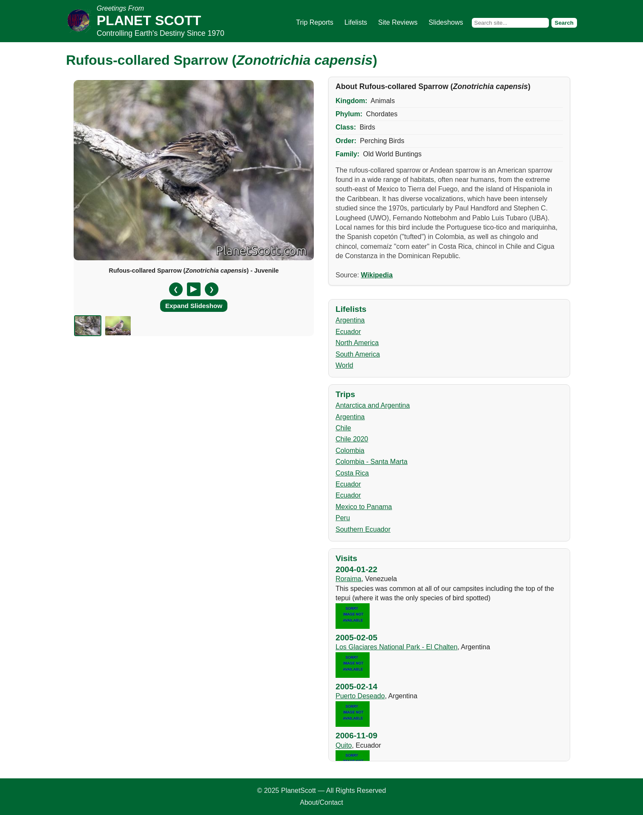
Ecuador (348, 331)
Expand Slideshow (193, 305)
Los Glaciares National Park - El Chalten (396, 647)
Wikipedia (377, 275)
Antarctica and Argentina (373, 405)
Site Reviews (397, 22)
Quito (344, 745)
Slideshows (446, 22)
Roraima (348, 578)
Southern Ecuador (363, 529)
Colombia (350, 450)
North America (357, 342)
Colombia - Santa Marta (372, 461)
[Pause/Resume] (194, 289)
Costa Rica (352, 473)
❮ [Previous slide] (175, 289)
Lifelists (355, 22)
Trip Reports (314, 22)
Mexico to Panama (364, 506)
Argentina (350, 320)
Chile (343, 428)
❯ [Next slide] (211, 289)
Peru (343, 517)
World (344, 365)
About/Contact (321, 802)
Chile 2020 (352, 439)
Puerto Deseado (360, 696)
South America (358, 354)
